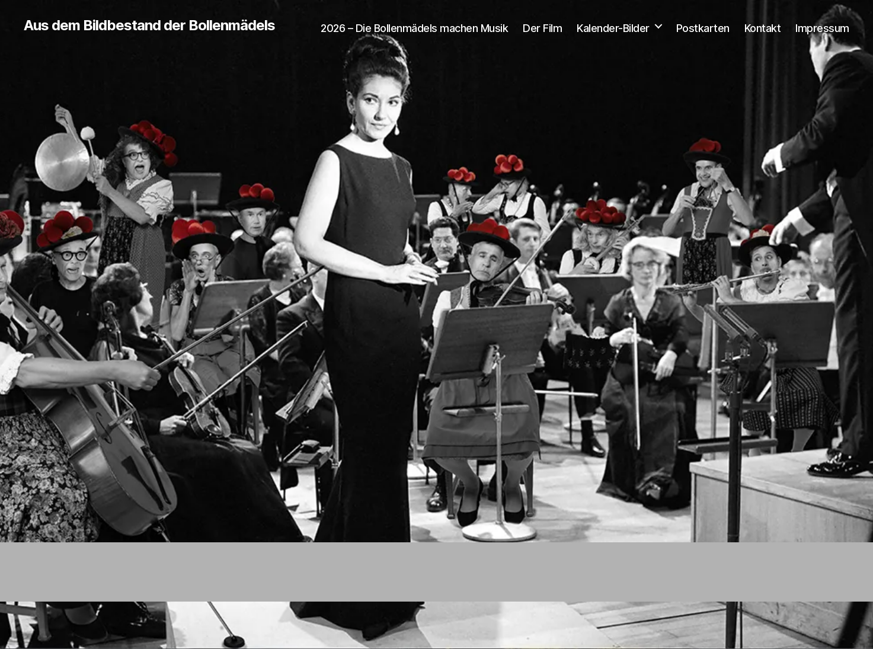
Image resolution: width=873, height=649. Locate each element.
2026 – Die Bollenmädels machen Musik (414, 28)
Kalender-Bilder (613, 28)
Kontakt (762, 28)
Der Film (542, 28)
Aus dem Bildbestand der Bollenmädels (149, 25)
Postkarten (703, 28)
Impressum (822, 28)
